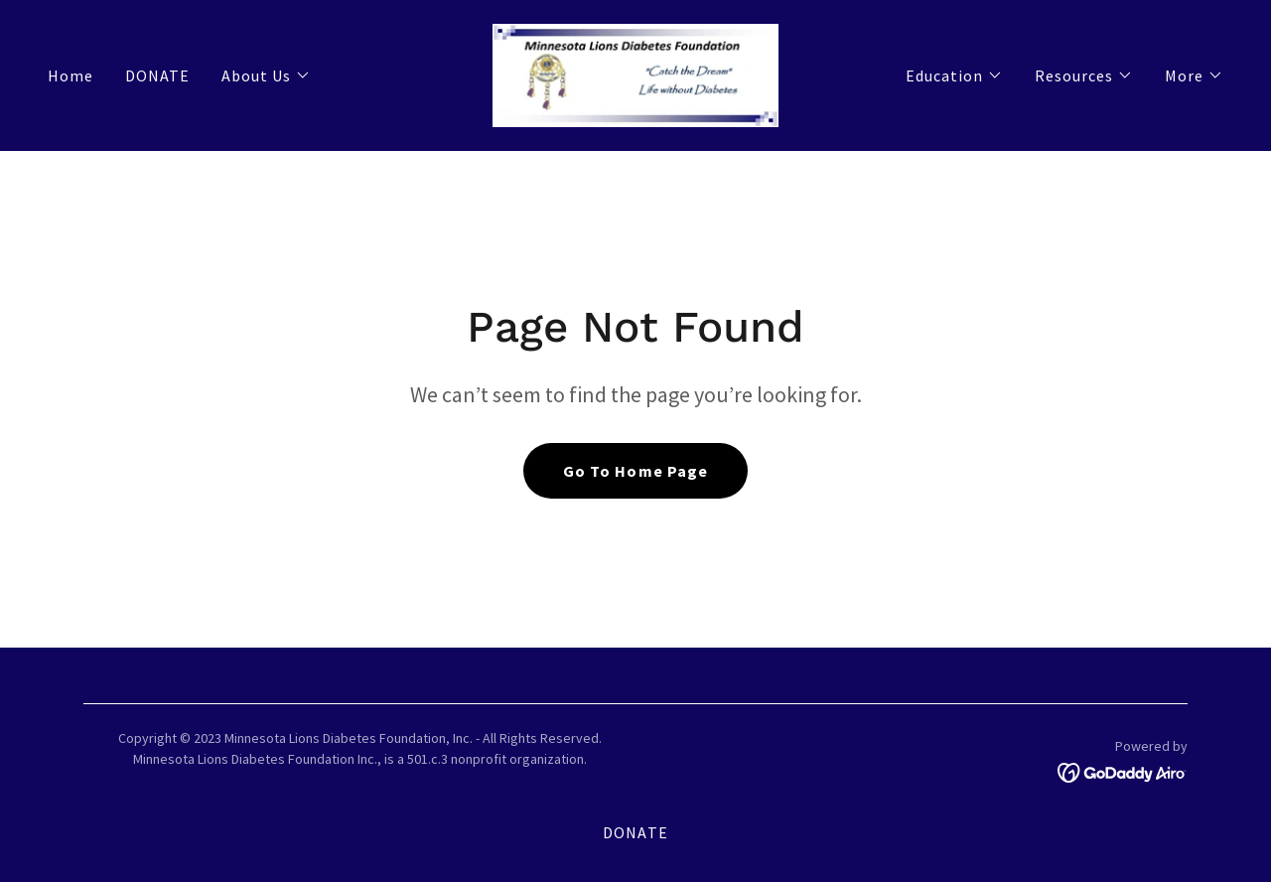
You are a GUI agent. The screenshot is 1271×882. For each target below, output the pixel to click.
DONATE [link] (157, 75)
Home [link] (70, 75)
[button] (266, 75)
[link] (635, 73)
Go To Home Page (635, 471)
